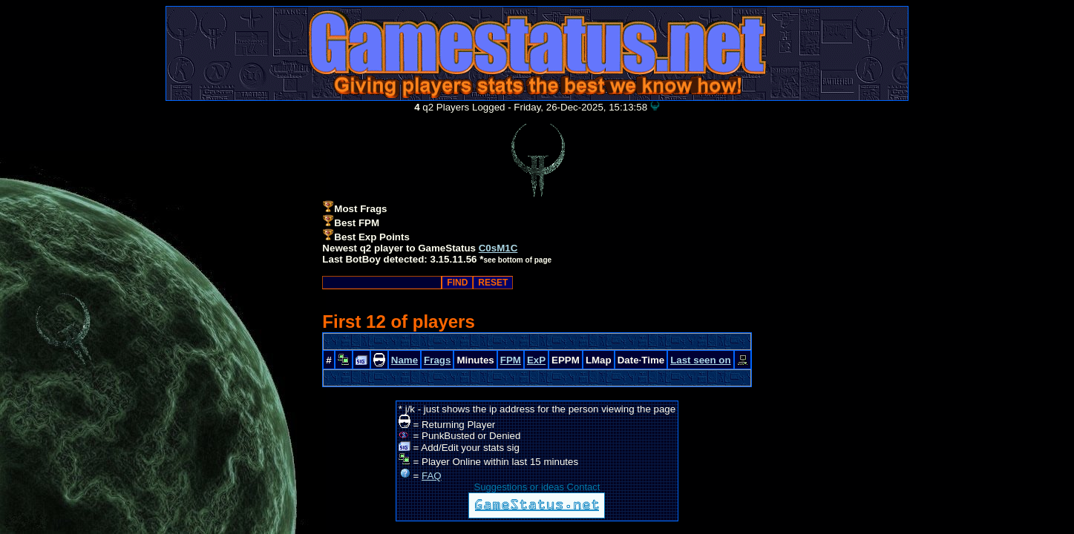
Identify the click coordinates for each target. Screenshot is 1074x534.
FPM (510, 360)
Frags (437, 360)
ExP (536, 360)
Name (404, 360)
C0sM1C (498, 248)
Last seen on (700, 360)
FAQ (432, 475)
